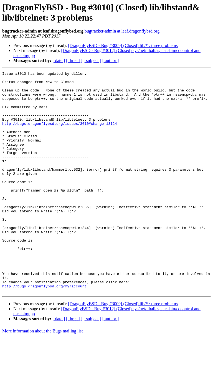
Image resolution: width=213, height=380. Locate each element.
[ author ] (110, 60)
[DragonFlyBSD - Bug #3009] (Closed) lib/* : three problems (123, 45)
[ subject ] (92, 60)
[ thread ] (74, 60)
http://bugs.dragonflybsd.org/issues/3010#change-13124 (59, 134)
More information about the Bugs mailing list (42, 375)
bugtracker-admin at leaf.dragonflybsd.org (122, 31)
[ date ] (58, 60)
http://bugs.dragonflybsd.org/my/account (44, 329)
